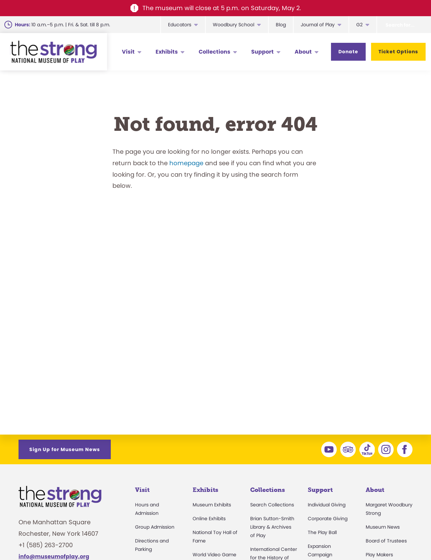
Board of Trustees (386, 540)
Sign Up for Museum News (64, 449)
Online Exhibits (209, 518)
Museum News (383, 527)
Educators (179, 24)
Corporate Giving (327, 518)
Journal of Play (318, 24)
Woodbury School (233, 24)
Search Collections (272, 504)
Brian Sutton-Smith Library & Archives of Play (272, 527)
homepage (186, 163)
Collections (214, 52)
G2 (359, 24)
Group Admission (154, 527)
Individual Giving (326, 504)
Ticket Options (398, 51)
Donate (348, 51)
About (303, 52)
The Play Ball (322, 532)
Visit (128, 52)
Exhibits (167, 52)
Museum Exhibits (212, 504)
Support (262, 52)
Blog (281, 24)
